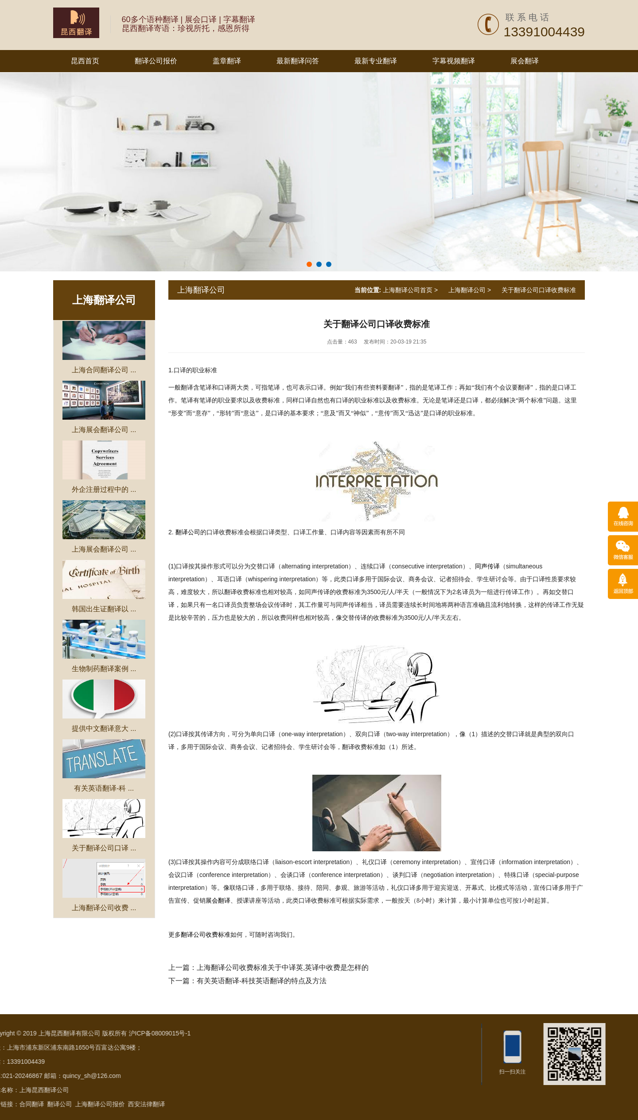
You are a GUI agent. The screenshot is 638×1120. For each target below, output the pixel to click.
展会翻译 (524, 61)
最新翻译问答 (297, 61)
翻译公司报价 (156, 61)
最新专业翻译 (375, 61)
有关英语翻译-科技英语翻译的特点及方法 (262, 981)
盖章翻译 (227, 61)
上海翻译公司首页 (407, 290)
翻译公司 (187, 532)
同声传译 (487, 566)
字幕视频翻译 (453, 61)
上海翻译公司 (104, 300)
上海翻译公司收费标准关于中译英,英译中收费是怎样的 (283, 967)
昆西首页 (85, 61)
